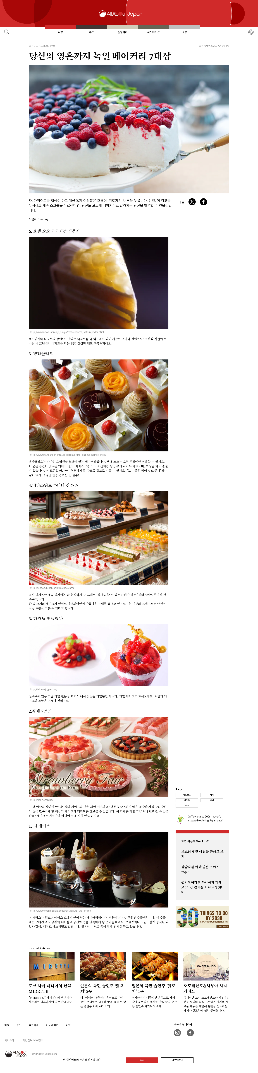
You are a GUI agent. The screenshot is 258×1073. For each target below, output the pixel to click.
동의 (142, 1060)
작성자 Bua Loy (38, 219)
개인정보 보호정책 (32, 1040)
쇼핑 (184, 32)
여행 (60, 32)
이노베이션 (153, 32)
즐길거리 (123, 32)
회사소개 (9, 1040)
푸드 (91, 32)
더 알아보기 (177, 1060)
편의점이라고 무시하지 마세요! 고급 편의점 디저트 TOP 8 (201, 887)
